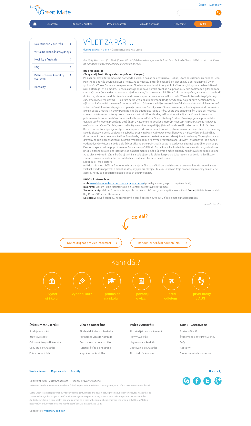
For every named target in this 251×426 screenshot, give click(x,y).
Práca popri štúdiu (40, 353)
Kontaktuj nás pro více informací (92, 243)
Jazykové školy (38, 336)
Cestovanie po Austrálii (143, 347)
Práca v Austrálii (116, 24)
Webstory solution (54, 410)
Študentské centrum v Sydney (197, 336)
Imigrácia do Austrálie (92, 353)
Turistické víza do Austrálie (95, 347)
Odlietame (180, 24)
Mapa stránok (58, 371)
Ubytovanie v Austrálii (142, 342)
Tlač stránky (215, 371)
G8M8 (203, 24)
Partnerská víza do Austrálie (96, 336)
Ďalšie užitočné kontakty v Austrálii (53, 77)
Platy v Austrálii (139, 336)
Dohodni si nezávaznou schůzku (162, 243)
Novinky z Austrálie (53, 59)
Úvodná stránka (91, 49)
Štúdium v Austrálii (82, 24)
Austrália (52, 24)
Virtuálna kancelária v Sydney (53, 52)
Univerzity (55, 342)
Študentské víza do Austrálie (96, 331)
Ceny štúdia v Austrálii (42, 347)
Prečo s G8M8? (188, 331)
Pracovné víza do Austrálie (95, 342)
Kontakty (53, 87)
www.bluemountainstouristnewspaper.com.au (117, 183)
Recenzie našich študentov (195, 353)
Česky (202, 4)
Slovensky (215, 4)
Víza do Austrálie (149, 24)
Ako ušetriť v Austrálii (142, 353)
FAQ (53, 67)
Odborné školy (38, 342)
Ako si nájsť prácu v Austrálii (146, 331)
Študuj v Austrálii (39, 331)
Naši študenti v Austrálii (53, 44)
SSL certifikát (207, 393)
